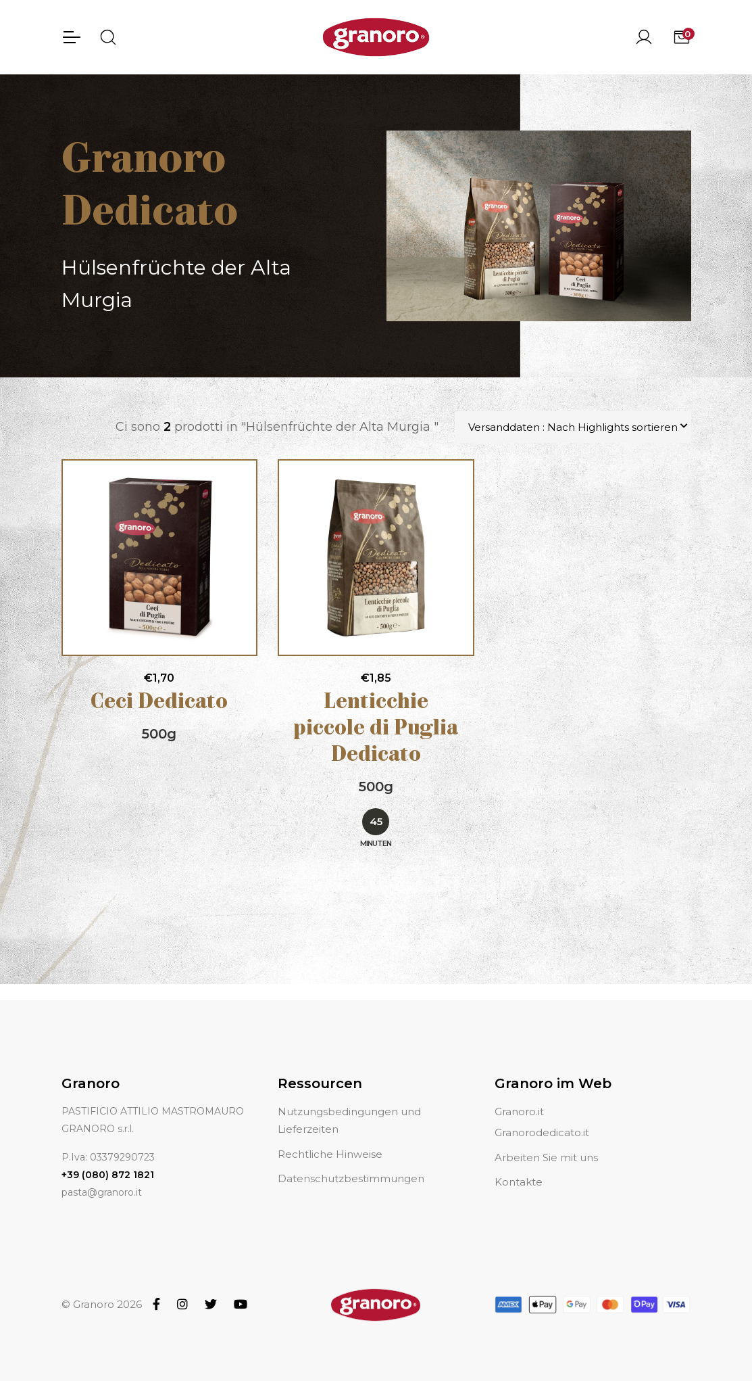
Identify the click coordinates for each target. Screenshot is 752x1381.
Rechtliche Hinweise (330, 1137)
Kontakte (519, 1165)
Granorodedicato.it (542, 1116)
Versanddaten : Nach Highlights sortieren (573, 427)
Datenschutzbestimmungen (351, 1162)
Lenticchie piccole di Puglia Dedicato (375, 729)
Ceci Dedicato (159, 703)
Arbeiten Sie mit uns (546, 1141)
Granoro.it (519, 1095)
